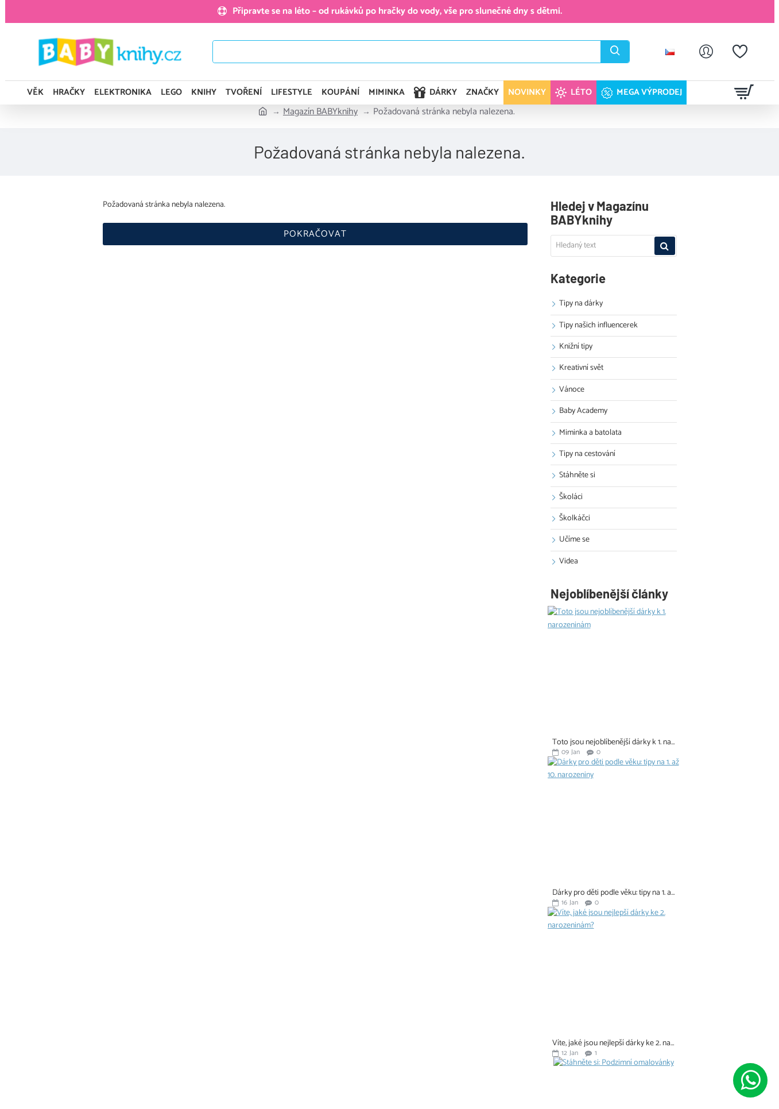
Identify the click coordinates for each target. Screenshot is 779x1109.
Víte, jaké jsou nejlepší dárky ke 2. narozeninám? (613, 1043)
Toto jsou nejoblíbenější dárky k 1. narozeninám (613, 742)
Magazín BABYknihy (320, 112)
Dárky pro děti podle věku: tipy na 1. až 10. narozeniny (613, 892)
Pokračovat (315, 234)
